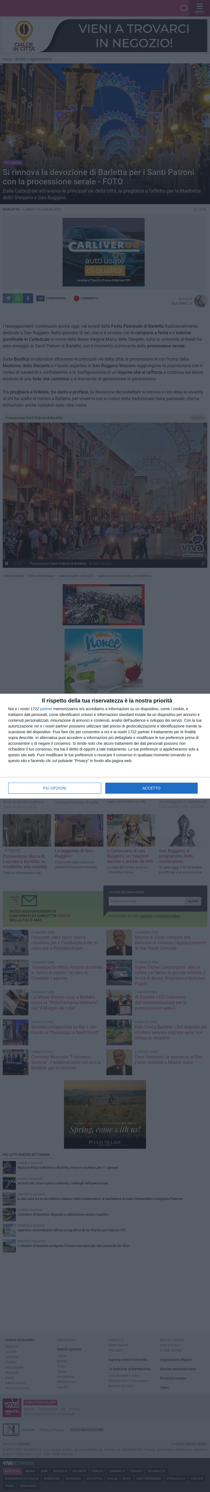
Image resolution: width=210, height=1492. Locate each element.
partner (46, 709)
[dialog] (105, 746)
